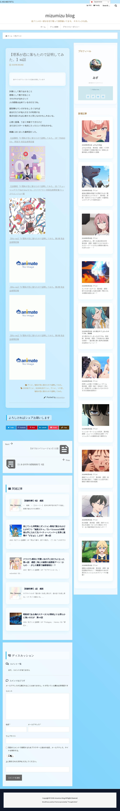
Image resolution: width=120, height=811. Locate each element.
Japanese (96, 1)
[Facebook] (21, 428)
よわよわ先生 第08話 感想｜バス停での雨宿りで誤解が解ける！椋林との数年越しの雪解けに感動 (95, 150)
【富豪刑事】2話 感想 (33, 588)
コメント (9, 691)
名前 (8, 724)
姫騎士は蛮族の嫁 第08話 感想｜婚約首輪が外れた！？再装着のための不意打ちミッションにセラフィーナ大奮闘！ (95, 571)
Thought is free (72, 802)
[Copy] (64, 428)
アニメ (19, 36)
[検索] (116, 5)
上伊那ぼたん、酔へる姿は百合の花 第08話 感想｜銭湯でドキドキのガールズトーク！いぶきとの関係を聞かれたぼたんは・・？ (95, 244)
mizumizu (60, 397)
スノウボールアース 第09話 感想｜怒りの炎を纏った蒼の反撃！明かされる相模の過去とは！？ (95, 291)
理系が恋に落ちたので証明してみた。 (49, 385)
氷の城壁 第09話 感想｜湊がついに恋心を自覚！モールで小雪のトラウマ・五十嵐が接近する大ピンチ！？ (95, 525)
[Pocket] (53, 428)
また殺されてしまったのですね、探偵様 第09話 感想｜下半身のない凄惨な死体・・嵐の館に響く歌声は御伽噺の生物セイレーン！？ (95, 339)
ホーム (9, 36)
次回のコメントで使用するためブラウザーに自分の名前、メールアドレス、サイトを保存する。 (38, 749)
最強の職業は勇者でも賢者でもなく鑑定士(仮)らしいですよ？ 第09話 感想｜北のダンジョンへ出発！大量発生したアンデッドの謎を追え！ (95, 196)
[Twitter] (11, 428)
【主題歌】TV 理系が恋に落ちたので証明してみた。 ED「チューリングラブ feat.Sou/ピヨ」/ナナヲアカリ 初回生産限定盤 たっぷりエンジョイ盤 (37, 190)
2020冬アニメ (28, 388)
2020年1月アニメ (42, 388)
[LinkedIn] (43, 428)
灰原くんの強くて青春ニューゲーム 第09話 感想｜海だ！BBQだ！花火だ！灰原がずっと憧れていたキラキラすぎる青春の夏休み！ (95, 387)
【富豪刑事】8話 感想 (33, 500)
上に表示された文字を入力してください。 (22, 761)
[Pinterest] (32, 428)
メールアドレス (34, 724)
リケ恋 (60, 388)
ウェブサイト (11, 736)
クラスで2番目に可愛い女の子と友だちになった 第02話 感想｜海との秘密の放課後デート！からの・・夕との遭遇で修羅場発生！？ (44, 562)
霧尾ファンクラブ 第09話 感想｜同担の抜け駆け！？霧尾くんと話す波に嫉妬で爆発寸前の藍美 (95, 479)
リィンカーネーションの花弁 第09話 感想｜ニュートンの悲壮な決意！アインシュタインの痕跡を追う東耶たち (96, 433)
